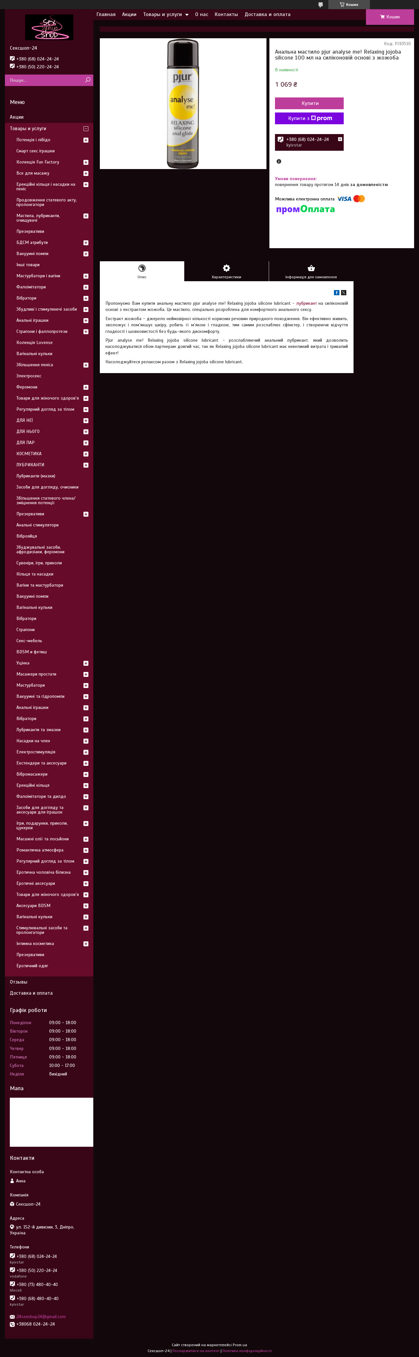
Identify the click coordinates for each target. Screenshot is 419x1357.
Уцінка (22, 663)
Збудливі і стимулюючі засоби (46, 309)
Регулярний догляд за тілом (45, 409)
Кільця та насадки (34, 574)
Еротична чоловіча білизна (43, 872)
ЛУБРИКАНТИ (30, 465)
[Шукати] (87, 80)
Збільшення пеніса (34, 365)
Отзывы (18, 982)
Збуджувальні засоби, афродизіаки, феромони (40, 549)
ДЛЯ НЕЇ (24, 420)
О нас (201, 14)
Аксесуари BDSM (33, 905)
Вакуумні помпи (32, 253)
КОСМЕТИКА (29, 453)
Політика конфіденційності (247, 1350)
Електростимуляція (35, 752)
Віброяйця (26, 536)
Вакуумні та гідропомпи (40, 696)
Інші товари (28, 264)
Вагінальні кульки (34, 353)
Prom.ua (240, 1345)
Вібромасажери (31, 774)
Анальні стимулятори (37, 525)
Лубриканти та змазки (38, 729)
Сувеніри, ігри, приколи (39, 563)
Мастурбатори (30, 685)
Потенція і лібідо (33, 140)
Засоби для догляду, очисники (47, 487)
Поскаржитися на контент (196, 1350)
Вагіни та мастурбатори (39, 585)
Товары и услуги (162, 14)
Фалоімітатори (31, 287)
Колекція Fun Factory (37, 162)
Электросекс (28, 376)
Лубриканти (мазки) (35, 476)
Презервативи (30, 231)
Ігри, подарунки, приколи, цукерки (42, 825)
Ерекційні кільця (32, 785)
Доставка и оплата (268, 14)
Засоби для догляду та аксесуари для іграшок (40, 810)
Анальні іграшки (32, 320)
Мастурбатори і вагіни (38, 276)
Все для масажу (32, 173)
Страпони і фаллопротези (41, 331)
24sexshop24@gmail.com (41, 1316)
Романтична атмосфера (40, 850)
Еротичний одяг (32, 966)
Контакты (226, 14)
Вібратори (26, 298)
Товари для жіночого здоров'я (47, 398)
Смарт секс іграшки (35, 151)
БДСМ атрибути (32, 242)
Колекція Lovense (34, 342)
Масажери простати (36, 674)
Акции (129, 14)
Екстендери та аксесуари (41, 763)
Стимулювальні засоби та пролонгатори (41, 930)
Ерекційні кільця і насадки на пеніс (45, 186)
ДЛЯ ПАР (25, 442)
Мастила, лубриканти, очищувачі (38, 218)
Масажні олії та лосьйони (42, 839)
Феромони (26, 387)
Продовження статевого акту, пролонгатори (46, 202)
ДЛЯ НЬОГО (28, 431)
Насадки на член (33, 741)
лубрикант (306, 303)
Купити (310, 103)
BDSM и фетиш (31, 652)
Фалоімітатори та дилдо (41, 796)
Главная (106, 14)
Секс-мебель (29, 641)
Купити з (310, 118)
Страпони (25, 629)
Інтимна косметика (35, 943)
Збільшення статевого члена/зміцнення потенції (46, 500)
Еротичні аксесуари (35, 883)
